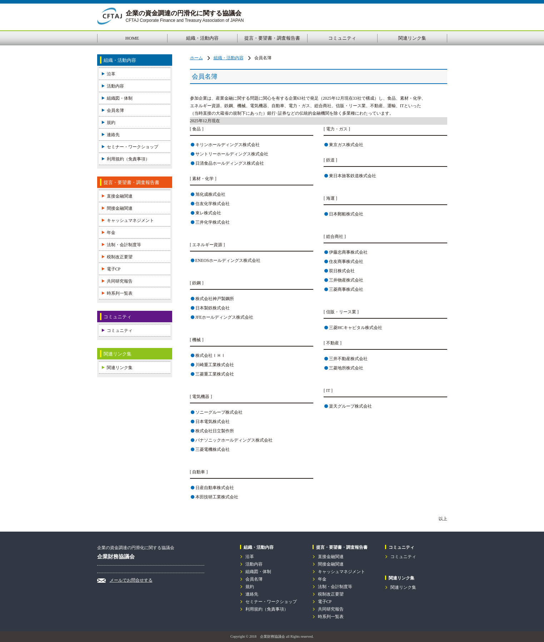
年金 (111, 232)
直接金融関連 (120, 196)
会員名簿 (115, 110)
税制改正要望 (120, 256)
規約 (111, 122)
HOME (132, 38)
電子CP (114, 269)
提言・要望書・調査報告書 (272, 38)
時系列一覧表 (120, 293)
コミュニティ (342, 38)
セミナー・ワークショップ (132, 146)
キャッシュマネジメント (130, 220)
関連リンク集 (412, 38)
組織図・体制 (120, 98)
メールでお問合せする (131, 580)
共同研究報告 (120, 281)
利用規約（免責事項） (128, 158)
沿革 (111, 73)
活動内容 (115, 86)
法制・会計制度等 (124, 244)
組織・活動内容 (202, 38)
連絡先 (113, 134)
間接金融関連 (120, 208)
